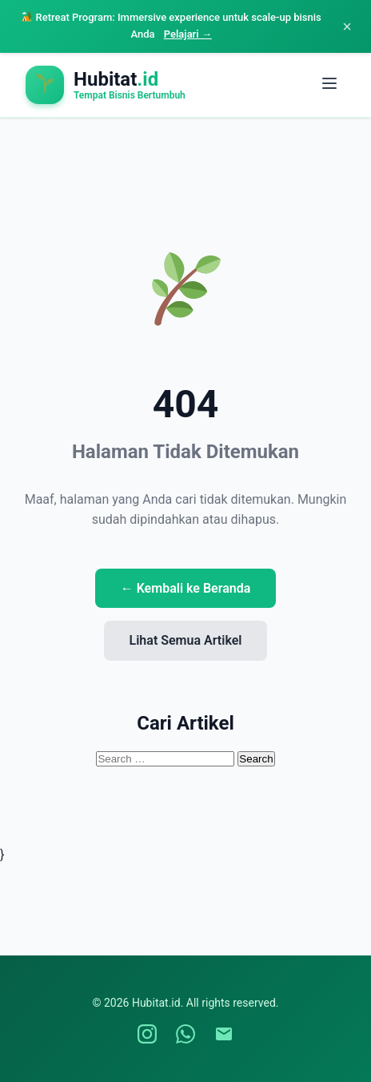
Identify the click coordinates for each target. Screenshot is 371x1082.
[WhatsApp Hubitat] (185, 1034)
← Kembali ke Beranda (186, 588)
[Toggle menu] (329, 84)
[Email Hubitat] (223, 1034)
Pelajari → (188, 34)
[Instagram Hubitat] (147, 1034)
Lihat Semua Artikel (186, 640)
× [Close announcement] (347, 26)
